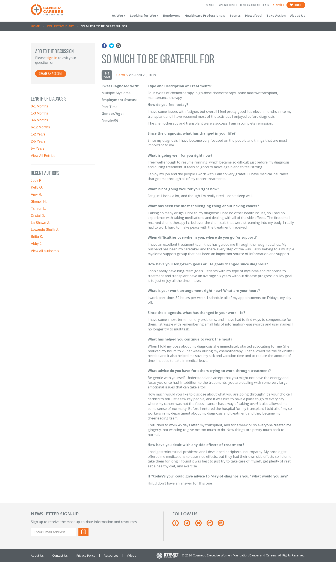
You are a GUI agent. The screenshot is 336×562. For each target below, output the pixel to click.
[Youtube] (200, 524)
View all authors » (45, 250)
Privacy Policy (85, 555)
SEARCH (210, 5)
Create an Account (249, 5)
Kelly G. (37, 187)
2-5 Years (38, 141)
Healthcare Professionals (204, 15)
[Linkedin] (212, 524)
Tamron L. (38, 208)
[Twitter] (189, 524)
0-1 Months (39, 106)
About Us (297, 15)
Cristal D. (38, 215)
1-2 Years (38, 134)
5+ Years (37, 148)
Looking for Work (144, 15)
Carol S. (122, 75)
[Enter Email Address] (53, 532)
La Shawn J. (40, 223)
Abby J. (36, 243)
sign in (51, 57)
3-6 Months (39, 120)
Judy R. (36, 180)
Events (235, 15)
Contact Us (60, 555)
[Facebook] (177, 524)
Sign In (265, 5)
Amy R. (36, 194)
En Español (278, 5)
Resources (111, 555)
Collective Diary (60, 26)
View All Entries (43, 155)
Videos (131, 555)
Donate (296, 5)
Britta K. (37, 236)
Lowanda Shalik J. (45, 229)
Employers (171, 15)
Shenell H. (39, 201)
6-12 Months (40, 127)
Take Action (276, 15)
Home (35, 26)
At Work (118, 15)
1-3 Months (39, 113)
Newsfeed (253, 15)
